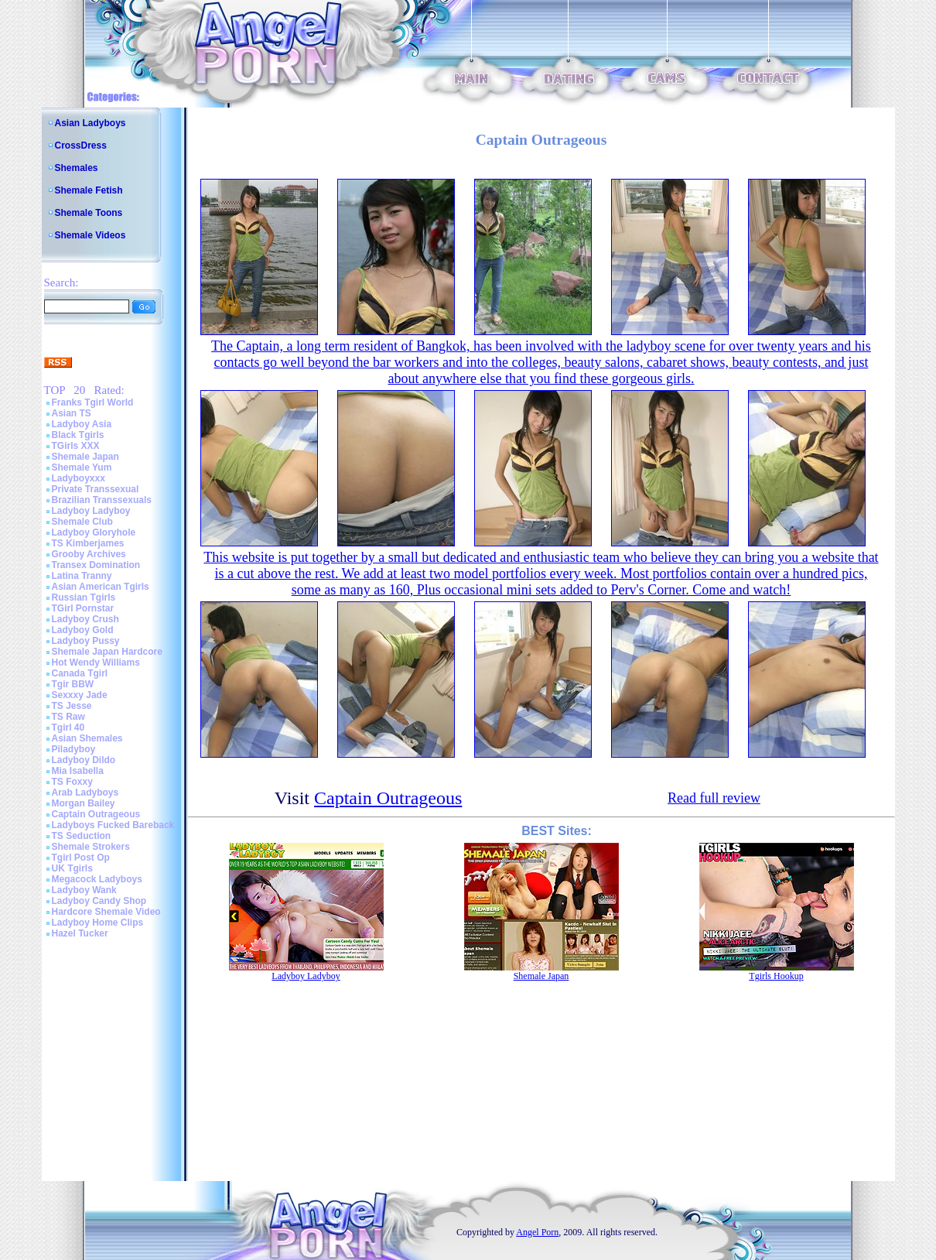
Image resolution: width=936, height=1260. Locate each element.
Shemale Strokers (91, 846)
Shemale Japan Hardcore (107, 651)
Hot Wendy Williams (96, 662)
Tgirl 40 (68, 727)
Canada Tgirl (80, 673)
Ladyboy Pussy (86, 640)
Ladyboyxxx (78, 478)
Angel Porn (537, 1232)
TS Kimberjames (88, 543)
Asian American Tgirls (100, 586)
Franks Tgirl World (93, 402)
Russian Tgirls (84, 597)
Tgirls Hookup (776, 976)
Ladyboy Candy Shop (99, 900)
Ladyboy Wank (84, 890)
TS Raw (68, 716)
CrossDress (81, 145)
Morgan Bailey (83, 803)
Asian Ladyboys (90, 123)
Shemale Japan (85, 456)
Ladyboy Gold (83, 630)
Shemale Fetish (89, 190)
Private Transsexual (95, 489)
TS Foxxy (72, 781)
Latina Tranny (82, 575)
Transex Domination (96, 565)
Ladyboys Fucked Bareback (113, 825)
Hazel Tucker (80, 933)
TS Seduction (81, 835)
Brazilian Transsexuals (102, 500)
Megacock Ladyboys (97, 879)
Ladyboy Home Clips (98, 922)
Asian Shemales (87, 738)
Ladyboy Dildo (84, 760)
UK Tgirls (72, 868)
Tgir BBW (73, 684)
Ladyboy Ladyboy (91, 510)
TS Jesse (72, 705)
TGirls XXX (76, 445)
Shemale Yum (82, 467)
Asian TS (71, 413)
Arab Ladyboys (85, 792)
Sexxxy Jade (80, 695)
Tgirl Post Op (81, 857)
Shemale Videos (90, 235)
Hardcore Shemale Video (106, 911)
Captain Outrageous (96, 814)
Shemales (76, 168)
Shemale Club (82, 521)
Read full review (714, 798)
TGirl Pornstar (83, 608)
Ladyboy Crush (85, 619)
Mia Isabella (78, 770)
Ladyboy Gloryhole (94, 532)
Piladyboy (74, 749)
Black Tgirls (78, 435)
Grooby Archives (89, 554)
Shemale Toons (89, 212)
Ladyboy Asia (82, 424)
